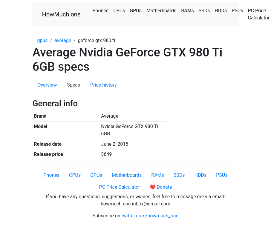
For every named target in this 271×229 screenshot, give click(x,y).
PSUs (237, 10)
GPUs (136, 10)
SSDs (204, 10)
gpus (42, 40)
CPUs (119, 10)
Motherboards (161, 10)
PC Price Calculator (119, 187)
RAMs (187, 10)
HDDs (221, 10)
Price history (103, 85)
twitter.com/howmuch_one (150, 216)
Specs (73, 85)
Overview (47, 85)
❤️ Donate (161, 187)
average (62, 40)
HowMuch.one (61, 14)
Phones (101, 10)
